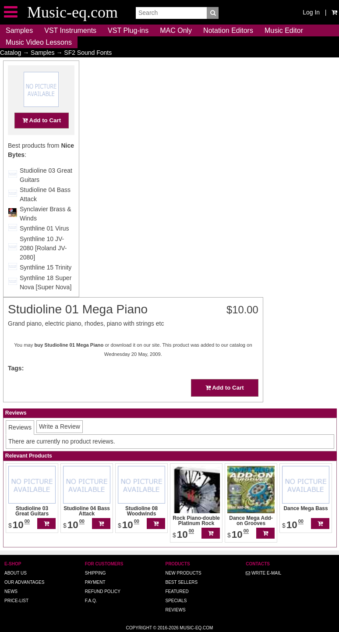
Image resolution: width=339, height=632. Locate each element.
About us (15, 573)
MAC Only (176, 30)
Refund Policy (102, 591)
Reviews (175, 609)
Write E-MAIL (263, 573)
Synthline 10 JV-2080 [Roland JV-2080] (43, 265)
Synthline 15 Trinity (45, 284)
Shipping (95, 573)
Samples (19, 30)
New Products (183, 573)
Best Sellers (181, 582)
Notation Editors (228, 30)
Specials (176, 600)
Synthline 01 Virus (44, 245)
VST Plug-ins (128, 30)
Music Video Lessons (39, 42)
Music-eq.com (196, 627)
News (11, 591)
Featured (176, 591)
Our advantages (24, 582)
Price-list (16, 600)
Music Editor (284, 30)
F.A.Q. (91, 600)
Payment (95, 582)
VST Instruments (70, 30)
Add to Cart (41, 137)
